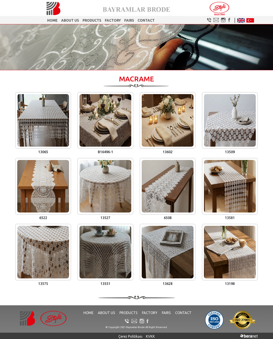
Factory (113, 20)
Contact (146, 20)
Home (52, 20)
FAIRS (129, 20)
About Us (70, 20)
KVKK (150, 336)
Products (92, 20)
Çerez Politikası (130, 336)
